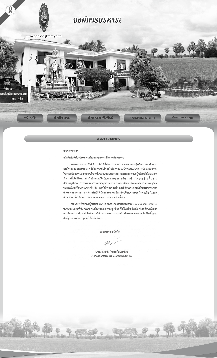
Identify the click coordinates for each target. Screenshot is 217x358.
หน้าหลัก (30, 118)
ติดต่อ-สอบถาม (182, 118)
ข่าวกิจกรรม (62, 118)
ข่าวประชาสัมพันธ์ (100, 118)
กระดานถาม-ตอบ (142, 118)
